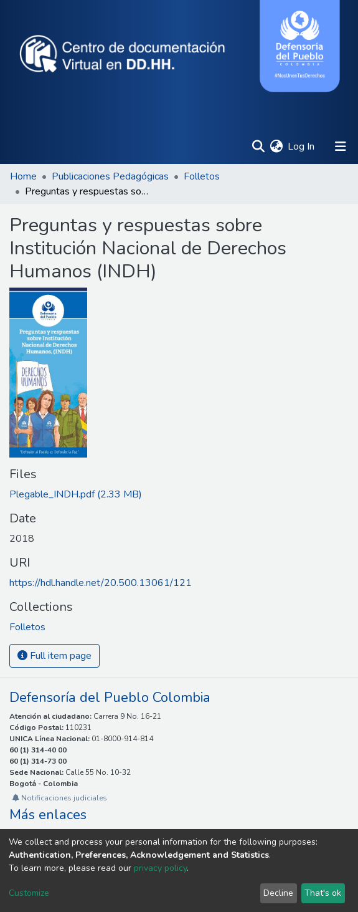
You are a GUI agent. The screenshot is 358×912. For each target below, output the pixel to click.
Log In (302, 146)
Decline (278, 893)
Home (23, 176)
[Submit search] (258, 146)
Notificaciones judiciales (59, 798)
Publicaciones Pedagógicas (110, 176)
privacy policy (160, 868)
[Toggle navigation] (340, 146)
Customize (29, 893)
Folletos (202, 176)
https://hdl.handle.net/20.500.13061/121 (100, 583)
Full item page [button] (54, 656)
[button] (276, 146)
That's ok (322, 893)
